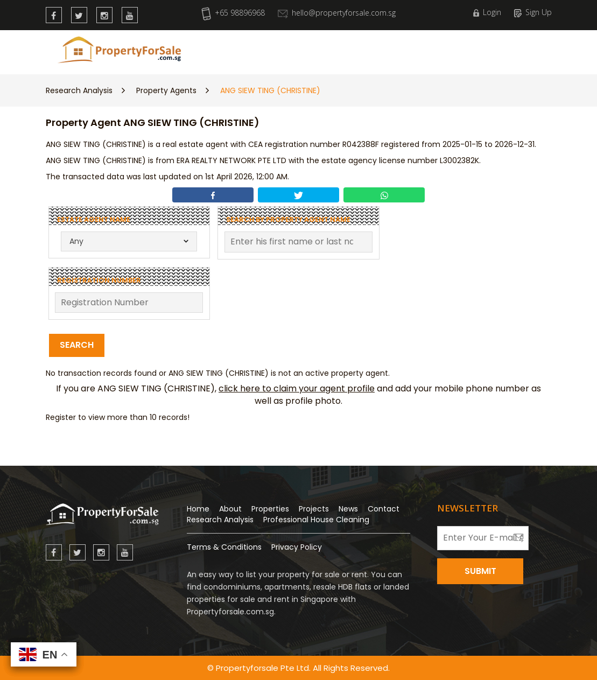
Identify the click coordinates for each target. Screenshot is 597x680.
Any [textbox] (76, 241)
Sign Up (533, 12)
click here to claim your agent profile (297, 388)
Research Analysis (79, 90)
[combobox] (129, 241)
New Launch (212, 50)
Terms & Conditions (224, 547)
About (230, 508)
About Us (408, 50)
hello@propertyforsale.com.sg (337, 13)
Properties (271, 50)
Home (198, 508)
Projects (314, 508)
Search (77, 345)
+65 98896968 (233, 13)
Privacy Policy (296, 547)
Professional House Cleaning (316, 519)
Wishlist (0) (522, 50)
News (367, 50)
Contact (383, 508)
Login (487, 12)
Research (325, 50)
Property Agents (166, 90)
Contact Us (460, 50)
